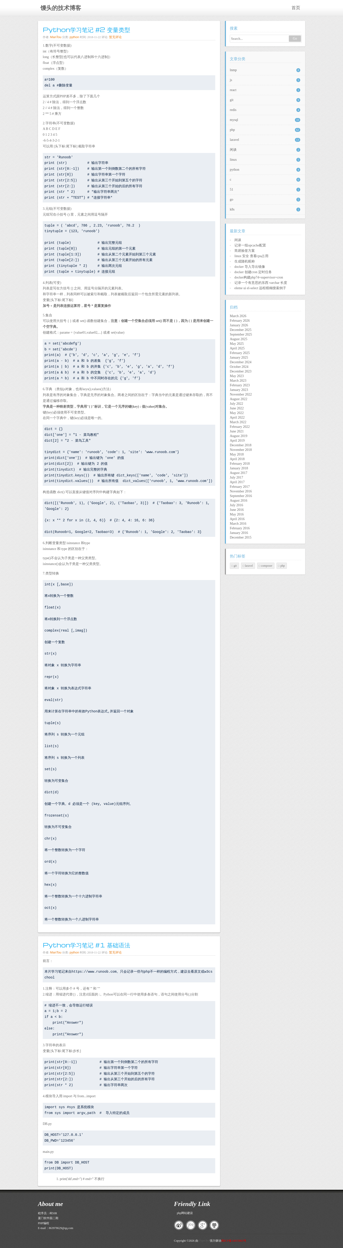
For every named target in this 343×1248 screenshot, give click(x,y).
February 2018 (240, 463)
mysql (265, 120)
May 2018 (237, 454)
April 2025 (237, 348)
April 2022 (237, 417)
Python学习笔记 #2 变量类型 (86, 29)
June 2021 (237, 431)
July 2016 (236, 505)
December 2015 (240, 537)
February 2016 (240, 528)
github (214, 1225)
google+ (202, 1225)
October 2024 (239, 367)
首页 (296, 7)
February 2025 (240, 353)
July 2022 (236, 403)
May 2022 (237, 413)
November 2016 (241, 491)
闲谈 (265, 150)
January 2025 (239, 357)
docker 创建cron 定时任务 (253, 272)
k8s (265, 209)
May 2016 (237, 514)
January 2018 (239, 468)
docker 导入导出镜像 (249, 267)
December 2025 (240, 330)
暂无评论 (115, 37)
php (265, 130)
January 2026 (239, 325)
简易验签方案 (244, 251)
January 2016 (239, 533)
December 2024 (240, 362)
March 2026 (238, 316)
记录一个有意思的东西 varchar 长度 (260, 283)
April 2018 (237, 459)
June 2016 (237, 510)
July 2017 (236, 477)
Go (295, 38)
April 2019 (237, 440)
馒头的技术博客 (60, 8)
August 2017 (238, 473)
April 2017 (237, 482)
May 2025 (237, 344)
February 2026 (240, 320)
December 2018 (240, 445)
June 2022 (237, 408)
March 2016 (238, 523)
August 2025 (238, 339)
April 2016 (237, 519)
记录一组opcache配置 (250, 245)
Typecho (204, 1240)
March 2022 (238, 422)
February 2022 (240, 427)
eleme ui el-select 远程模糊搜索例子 (260, 288)
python (74, 37)
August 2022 (238, 399)
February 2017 (240, 487)
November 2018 (241, 450)
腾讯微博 (191, 1225)
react (265, 90)
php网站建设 (185, 1213)
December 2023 (240, 371)
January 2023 (239, 390)
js (265, 80)
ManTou (55, 37)
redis (265, 110)
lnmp (265, 70)
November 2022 (241, 394)
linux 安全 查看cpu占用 (251, 256)
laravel (265, 140)
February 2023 (240, 385)
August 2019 (238, 436)
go (265, 200)
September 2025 (241, 334)
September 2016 (241, 496)
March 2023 (238, 380)
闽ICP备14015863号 (233, 1240)
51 (265, 190)
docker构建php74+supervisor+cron (258, 277)
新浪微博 (179, 1225)
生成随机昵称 (244, 261)
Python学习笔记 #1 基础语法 (86, 945)
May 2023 (237, 376)
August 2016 (238, 500)
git (265, 100)
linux (265, 160)
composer (266, 565)
